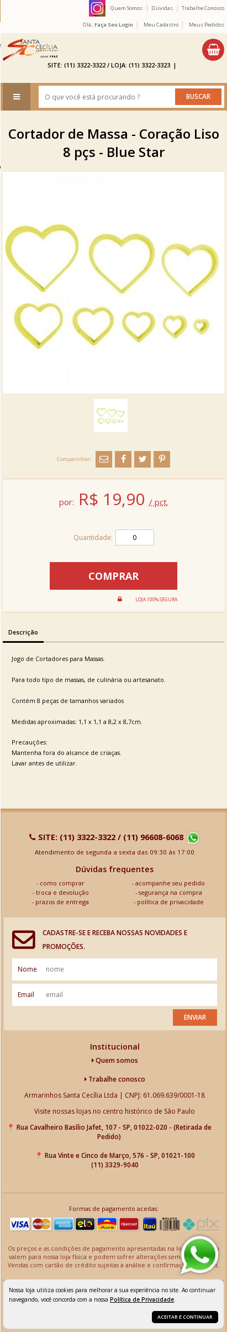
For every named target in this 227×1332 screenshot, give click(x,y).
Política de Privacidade (142, 1299)
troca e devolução (62, 892)
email (26, 994)
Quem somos (115, 1060)
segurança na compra (170, 892)
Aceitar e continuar (185, 1316)
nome (27, 969)
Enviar (195, 1017)
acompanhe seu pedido (170, 883)
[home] (30, 50)
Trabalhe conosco (115, 1079)
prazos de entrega (62, 902)
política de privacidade (170, 902)
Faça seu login (113, 24)
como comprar (62, 883)
